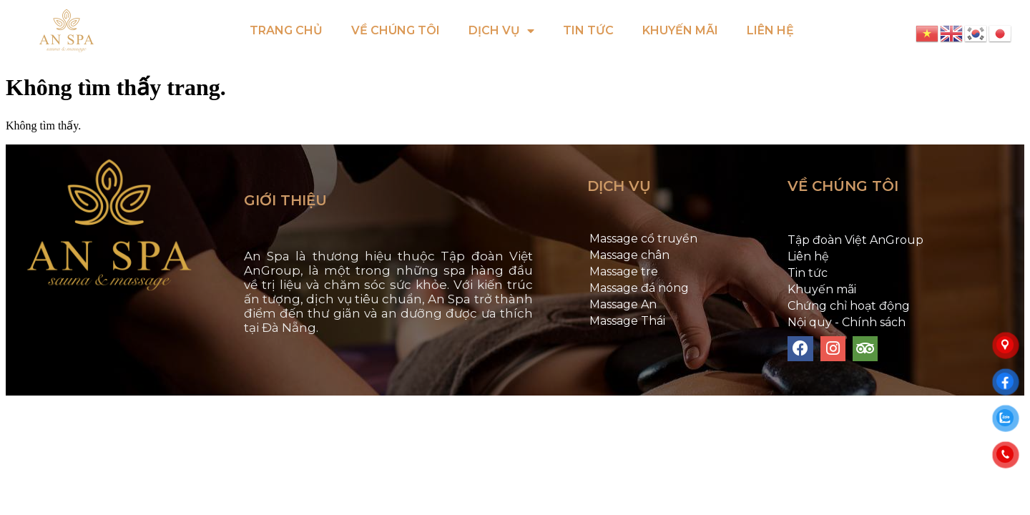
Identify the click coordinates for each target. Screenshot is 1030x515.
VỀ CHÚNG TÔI (395, 30)
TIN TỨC (588, 30)
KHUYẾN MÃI (680, 30)
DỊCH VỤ (501, 31)
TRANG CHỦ (286, 30)
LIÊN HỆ (770, 30)
